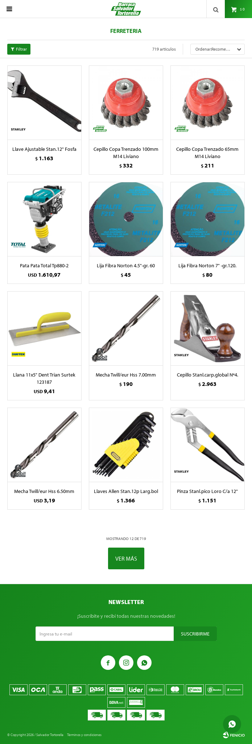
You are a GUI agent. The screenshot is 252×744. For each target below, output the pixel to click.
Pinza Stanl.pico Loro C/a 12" (207, 491)
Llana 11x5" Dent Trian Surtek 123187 (44, 378)
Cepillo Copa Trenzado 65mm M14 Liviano (207, 153)
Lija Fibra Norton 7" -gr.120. (207, 265)
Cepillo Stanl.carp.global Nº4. (207, 374)
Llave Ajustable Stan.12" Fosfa (44, 149)
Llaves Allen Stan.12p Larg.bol (126, 491)
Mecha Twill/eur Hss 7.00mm (126, 374)
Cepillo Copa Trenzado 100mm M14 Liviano (126, 153)
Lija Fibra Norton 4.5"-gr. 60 (126, 265)
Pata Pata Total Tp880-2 (44, 265)
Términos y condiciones (84, 734)
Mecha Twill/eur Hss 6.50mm (44, 491)
